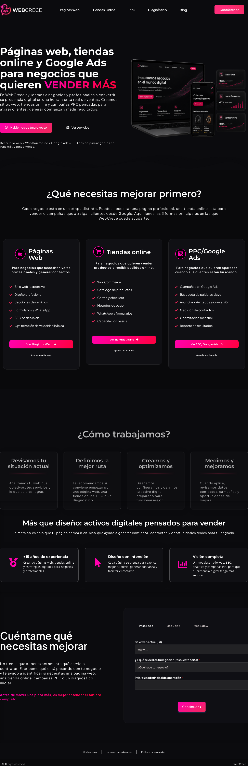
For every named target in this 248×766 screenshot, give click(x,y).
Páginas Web (70, 10)
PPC (132, 10)
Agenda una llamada (41, 356)
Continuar (191, 703)
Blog (183, 10)
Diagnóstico (157, 10)
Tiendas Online (104, 10)
